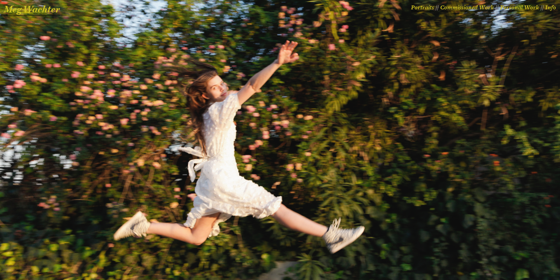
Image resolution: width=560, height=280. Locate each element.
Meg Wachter (32, 9)
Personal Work (519, 7)
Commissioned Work (467, 7)
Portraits (422, 7)
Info (550, 7)
